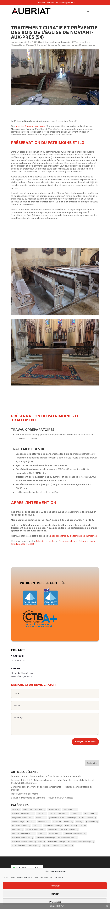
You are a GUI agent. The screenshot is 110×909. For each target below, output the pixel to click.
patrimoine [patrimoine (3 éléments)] (92, 821)
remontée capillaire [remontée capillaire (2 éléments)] (53, 825)
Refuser (55, 893)
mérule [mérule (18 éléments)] (68, 821)
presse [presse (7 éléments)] (37, 825)
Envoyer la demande (85, 741)
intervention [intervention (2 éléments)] (18, 821)
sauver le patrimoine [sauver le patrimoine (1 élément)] (35, 830)
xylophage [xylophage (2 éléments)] (34, 845)
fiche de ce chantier (46, 541)
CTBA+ (75, 42)
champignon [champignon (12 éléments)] (70, 810)
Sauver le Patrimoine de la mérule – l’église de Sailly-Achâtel (42, 797)
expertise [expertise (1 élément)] (41, 817)
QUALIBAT (31, 45)
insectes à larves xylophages (30, 126)
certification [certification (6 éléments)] (54, 810)
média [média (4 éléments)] (57, 821)
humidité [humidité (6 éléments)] (71, 817)
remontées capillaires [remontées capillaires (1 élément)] (75, 825)
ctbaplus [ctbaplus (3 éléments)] (76, 813)
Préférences (55, 901)
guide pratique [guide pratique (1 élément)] (56, 817)
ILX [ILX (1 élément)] (81, 817)
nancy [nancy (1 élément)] (79, 821)
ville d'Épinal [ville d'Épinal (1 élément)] (19, 845)
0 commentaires (87, 45)
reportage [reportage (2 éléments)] (17, 830)
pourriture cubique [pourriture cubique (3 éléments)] (21, 825)
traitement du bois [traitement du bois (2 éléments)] (56, 841)
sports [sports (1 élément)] (42, 833)
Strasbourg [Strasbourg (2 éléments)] (55, 833)
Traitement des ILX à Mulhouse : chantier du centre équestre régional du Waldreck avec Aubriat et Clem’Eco (52, 781)
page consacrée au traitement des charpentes (73, 535)
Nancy (22, 45)
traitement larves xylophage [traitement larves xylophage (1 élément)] (81, 841)
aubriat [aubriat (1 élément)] (27, 810)
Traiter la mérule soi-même (24, 793)
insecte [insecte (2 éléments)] (91, 817)
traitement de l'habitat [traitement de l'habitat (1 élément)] (22, 837)
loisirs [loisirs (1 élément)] (31, 821)
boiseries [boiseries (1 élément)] (40, 810)
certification (45, 42)
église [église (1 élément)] (46, 845)
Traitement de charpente (48, 45)
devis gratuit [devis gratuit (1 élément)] (90, 813)
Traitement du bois (70, 45)
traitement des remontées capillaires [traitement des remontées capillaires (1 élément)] (28, 841)
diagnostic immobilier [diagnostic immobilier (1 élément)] (22, 817)
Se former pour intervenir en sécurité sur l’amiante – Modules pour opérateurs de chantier (52, 788)
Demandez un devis (45, 2)
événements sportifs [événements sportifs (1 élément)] (63, 845)
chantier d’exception (61, 42)
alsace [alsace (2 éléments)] (16, 810)
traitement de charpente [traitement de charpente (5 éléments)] (75, 833)
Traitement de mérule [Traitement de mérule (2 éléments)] (45, 837)
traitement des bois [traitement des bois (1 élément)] (67, 837)
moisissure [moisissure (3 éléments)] (44, 821)
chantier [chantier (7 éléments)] (41, 813)
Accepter (55, 885)
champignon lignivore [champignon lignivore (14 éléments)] (23, 813)
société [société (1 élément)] (52, 830)
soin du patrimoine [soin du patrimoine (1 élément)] (69, 830)
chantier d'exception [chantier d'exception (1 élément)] (58, 813)
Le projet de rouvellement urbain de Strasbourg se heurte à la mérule (46, 776)
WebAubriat (20, 42)
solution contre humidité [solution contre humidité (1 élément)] (23, 833)
